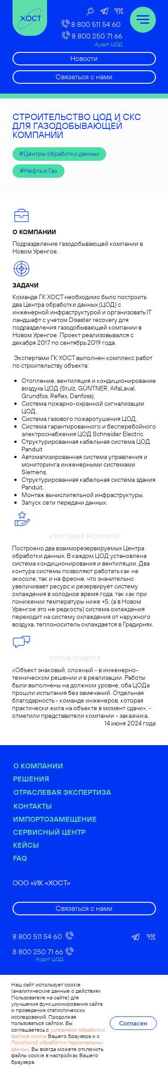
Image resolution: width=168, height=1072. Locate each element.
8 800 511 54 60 (96, 24)
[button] (84, 77)
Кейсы (48, 844)
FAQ (42, 857)
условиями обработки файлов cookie (58, 1032)
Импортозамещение (77, 819)
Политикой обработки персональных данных (57, 1045)
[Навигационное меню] (143, 19)
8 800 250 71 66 (97, 35)
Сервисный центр (71, 832)
